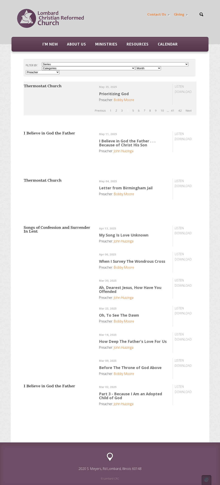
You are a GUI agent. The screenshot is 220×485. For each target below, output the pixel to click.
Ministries (106, 44)
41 (172, 110)
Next (189, 110)
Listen (179, 86)
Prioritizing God (114, 93)
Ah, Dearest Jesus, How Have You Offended (130, 289)
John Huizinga (123, 151)
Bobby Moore (124, 100)
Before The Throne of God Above (130, 367)
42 (180, 110)
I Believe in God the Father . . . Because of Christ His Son (127, 142)
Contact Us (158, 14)
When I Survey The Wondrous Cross (132, 261)
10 (162, 110)
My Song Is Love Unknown (123, 235)
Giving (181, 14)
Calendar (168, 44)
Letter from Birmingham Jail (126, 187)
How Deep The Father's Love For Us (133, 341)
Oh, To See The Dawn (119, 315)
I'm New (50, 44)
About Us (76, 44)
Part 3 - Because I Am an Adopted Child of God (130, 395)
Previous (100, 110)
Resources (138, 44)
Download (183, 92)
